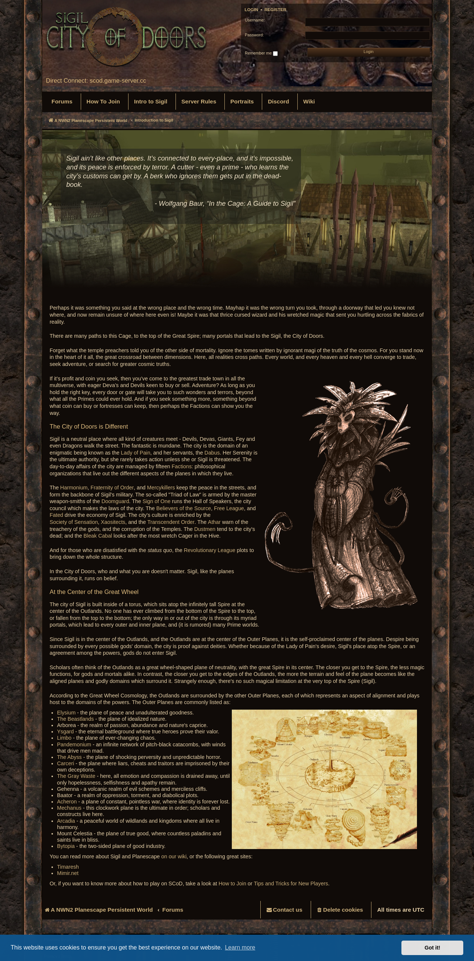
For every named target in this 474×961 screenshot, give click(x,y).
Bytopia (66, 846)
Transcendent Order (170, 522)
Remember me (261, 53)
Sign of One (157, 501)
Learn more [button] (240, 947)
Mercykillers (161, 488)
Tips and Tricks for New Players (291, 883)
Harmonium (74, 488)
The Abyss (69, 757)
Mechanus (69, 808)
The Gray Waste (76, 776)
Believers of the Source (183, 508)
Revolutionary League (209, 550)
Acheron (67, 802)
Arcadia (66, 821)
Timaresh (68, 867)
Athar (214, 522)
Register (275, 9)
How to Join (232, 883)
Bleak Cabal (97, 536)
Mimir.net (68, 873)
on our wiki (174, 856)
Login (251, 9)
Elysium (66, 713)
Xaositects (113, 522)
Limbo (64, 738)
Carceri (65, 763)
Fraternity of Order (112, 488)
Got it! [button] (432, 948)
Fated (56, 515)
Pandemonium (74, 744)
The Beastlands (75, 719)
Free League (229, 508)
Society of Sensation (74, 522)
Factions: (182, 466)
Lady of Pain (135, 453)
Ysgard (65, 731)
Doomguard (115, 501)
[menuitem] (62, 101)
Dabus (212, 453)
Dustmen (205, 529)
